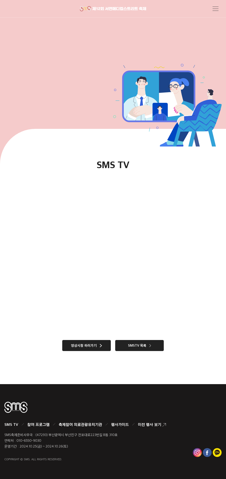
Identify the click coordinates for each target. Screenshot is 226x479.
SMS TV (11, 424)
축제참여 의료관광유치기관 (80, 424)
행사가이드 (120, 424)
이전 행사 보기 (152, 424)
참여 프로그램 (38, 424)
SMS (27, 459)
